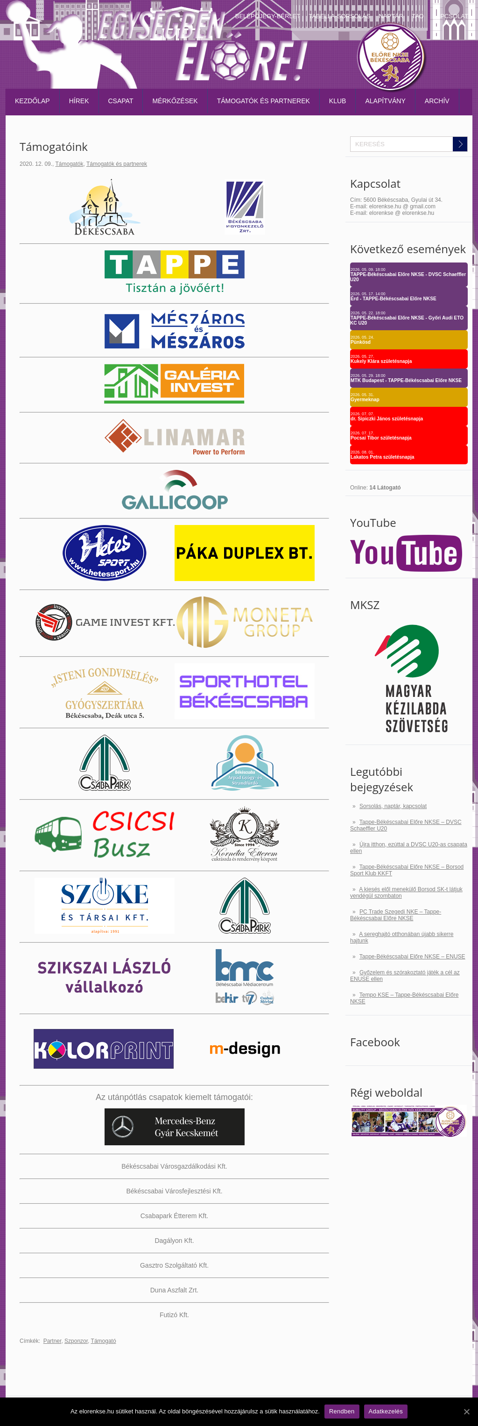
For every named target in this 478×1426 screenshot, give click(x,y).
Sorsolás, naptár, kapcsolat (393, 806)
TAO (418, 16)
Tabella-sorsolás (339, 16)
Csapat (121, 101)
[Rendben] (466, 1411)
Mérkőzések (174, 101)
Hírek (79, 101)
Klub (337, 101)
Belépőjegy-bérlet (268, 16)
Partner (52, 1341)
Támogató (103, 1341)
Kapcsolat (450, 16)
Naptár (391, 16)
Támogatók (70, 164)
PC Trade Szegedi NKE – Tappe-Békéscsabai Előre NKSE (395, 915)
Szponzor (76, 1341)
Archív (437, 101)
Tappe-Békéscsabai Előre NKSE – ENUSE (412, 956)
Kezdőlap (32, 101)
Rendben (342, 1411)
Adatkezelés (386, 1411)
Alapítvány (385, 101)
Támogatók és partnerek (263, 101)
